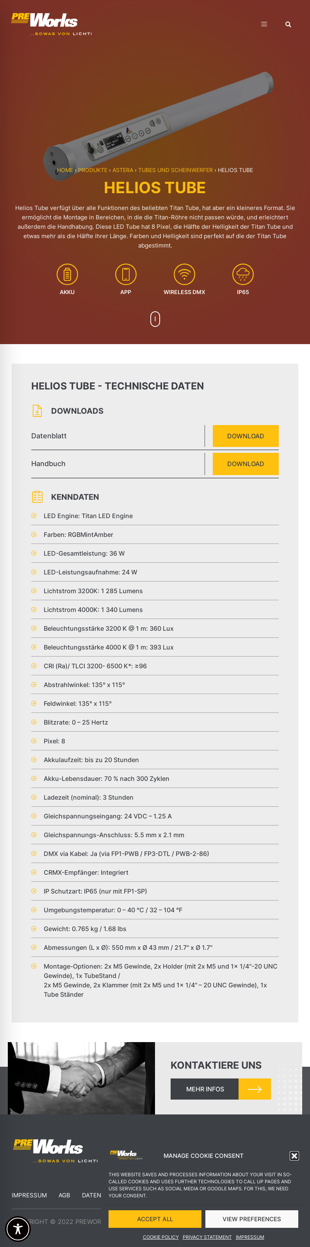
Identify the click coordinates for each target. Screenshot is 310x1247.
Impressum (250, 1239)
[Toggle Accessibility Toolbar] (18, 1229)
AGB (64, 1195)
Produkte (92, 170)
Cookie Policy (161, 1239)
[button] (294, 1157)
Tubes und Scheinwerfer (175, 170)
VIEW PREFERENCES (252, 1220)
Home (65, 170)
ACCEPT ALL (155, 1220)
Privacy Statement (207, 1239)
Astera (122, 170)
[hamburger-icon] (264, 25)
